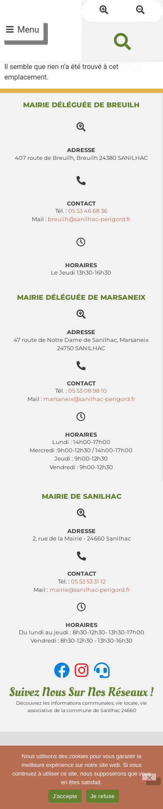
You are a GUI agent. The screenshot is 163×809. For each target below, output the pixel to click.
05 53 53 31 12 (88, 581)
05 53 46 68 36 (87, 211)
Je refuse (102, 796)
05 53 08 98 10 (87, 391)
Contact (81, 383)
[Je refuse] (149, 777)
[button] (122, 41)
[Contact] (81, 365)
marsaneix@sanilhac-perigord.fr (89, 399)
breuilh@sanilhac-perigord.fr (89, 219)
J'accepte (65, 796)
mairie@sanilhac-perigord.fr (90, 590)
